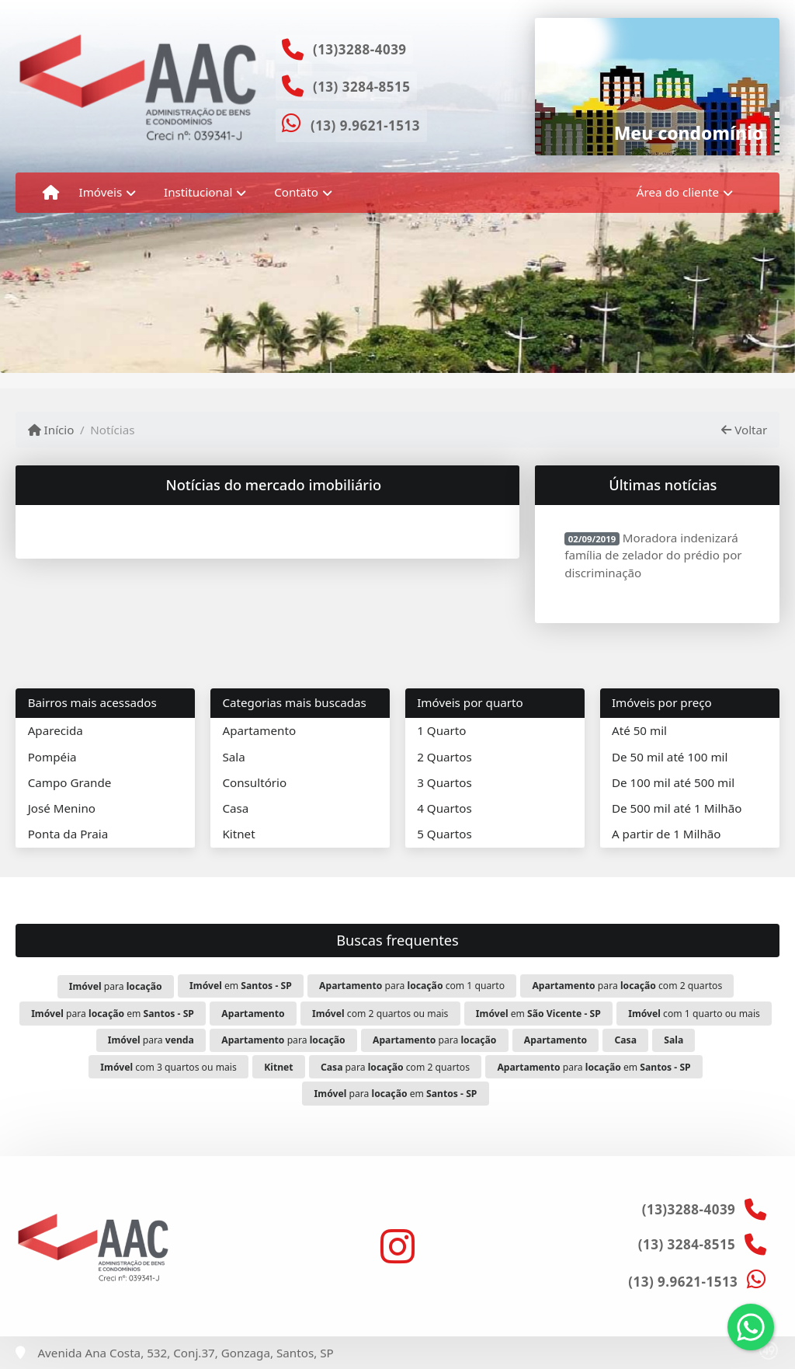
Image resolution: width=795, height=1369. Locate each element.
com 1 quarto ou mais (694, 1013)
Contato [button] (296, 192)
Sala (233, 757)
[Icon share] (397, 1247)
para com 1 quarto (412, 985)
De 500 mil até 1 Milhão (676, 808)
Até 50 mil (639, 730)
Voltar (744, 429)
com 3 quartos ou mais (168, 1067)
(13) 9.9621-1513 (365, 125)
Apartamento (259, 730)
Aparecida (55, 730)
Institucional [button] (198, 192)
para (115, 986)
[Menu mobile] (51, 193)
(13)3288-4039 (360, 49)
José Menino (61, 808)
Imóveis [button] (101, 192)
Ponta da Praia (68, 833)
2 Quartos (444, 757)
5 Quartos (444, 833)
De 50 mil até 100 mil (669, 757)
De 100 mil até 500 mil (673, 782)
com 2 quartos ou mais (380, 1013)
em (240, 985)
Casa (235, 808)
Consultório (254, 782)
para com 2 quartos (627, 985)
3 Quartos (444, 782)
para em (112, 1013)
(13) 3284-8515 (362, 87)
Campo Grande (70, 782)
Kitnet (238, 833)
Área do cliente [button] (678, 192)
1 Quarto (441, 730)
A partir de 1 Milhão (666, 833)
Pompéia (52, 757)
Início (51, 429)
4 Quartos (444, 808)
